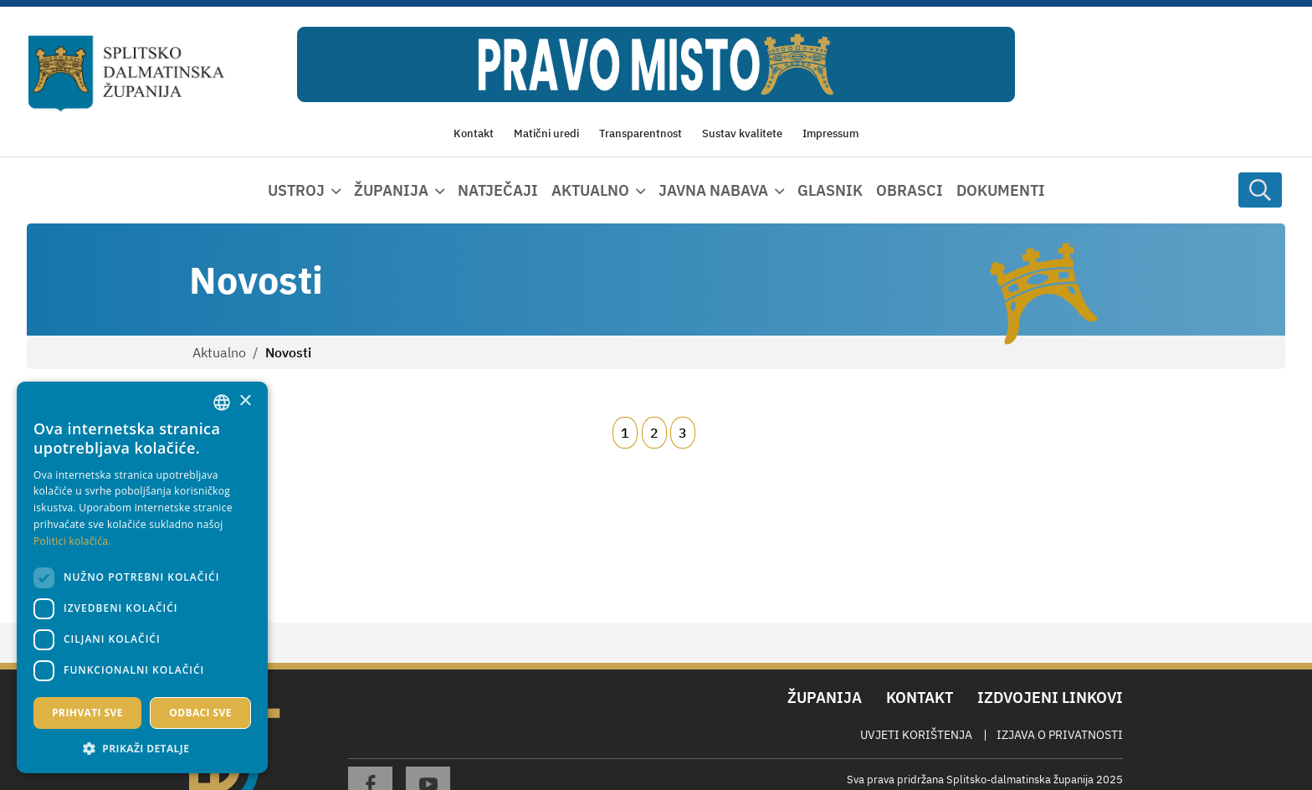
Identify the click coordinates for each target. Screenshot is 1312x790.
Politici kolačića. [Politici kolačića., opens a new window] (72, 541)
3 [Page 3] (683, 432)
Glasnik (830, 190)
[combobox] (221, 402)
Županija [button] (391, 190)
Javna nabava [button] (713, 190)
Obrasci (909, 190)
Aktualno (219, 352)
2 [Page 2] (654, 432)
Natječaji (498, 190)
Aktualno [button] (590, 190)
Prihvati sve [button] (87, 712)
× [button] (244, 401)
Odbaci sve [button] (200, 712)
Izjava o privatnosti (1060, 734)
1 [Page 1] (625, 432)
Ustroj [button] (296, 190)
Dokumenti (1000, 190)
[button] (142, 748)
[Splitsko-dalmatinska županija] (126, 74)
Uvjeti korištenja (916, 734)
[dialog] (142, 577)
